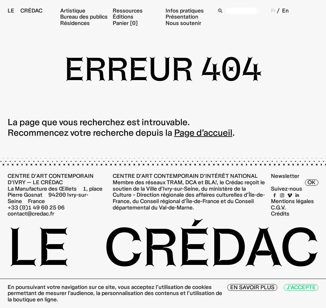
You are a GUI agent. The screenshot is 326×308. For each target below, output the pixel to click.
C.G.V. (278, 207)
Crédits (280, 213)
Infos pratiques (185, 10)
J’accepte (301, 287)
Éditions (123, 16)
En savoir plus (252, 287)
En (285, 10)
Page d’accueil (203, 132)
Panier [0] (125, 23)
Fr (273, 10)
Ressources (128, 10)
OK (311, 182)
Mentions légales (292, 201)
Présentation (182, 16)
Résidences (75, 23)
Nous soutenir (183, 23)
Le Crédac (25, 10)
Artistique (72, 10)
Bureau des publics (84, 16)
